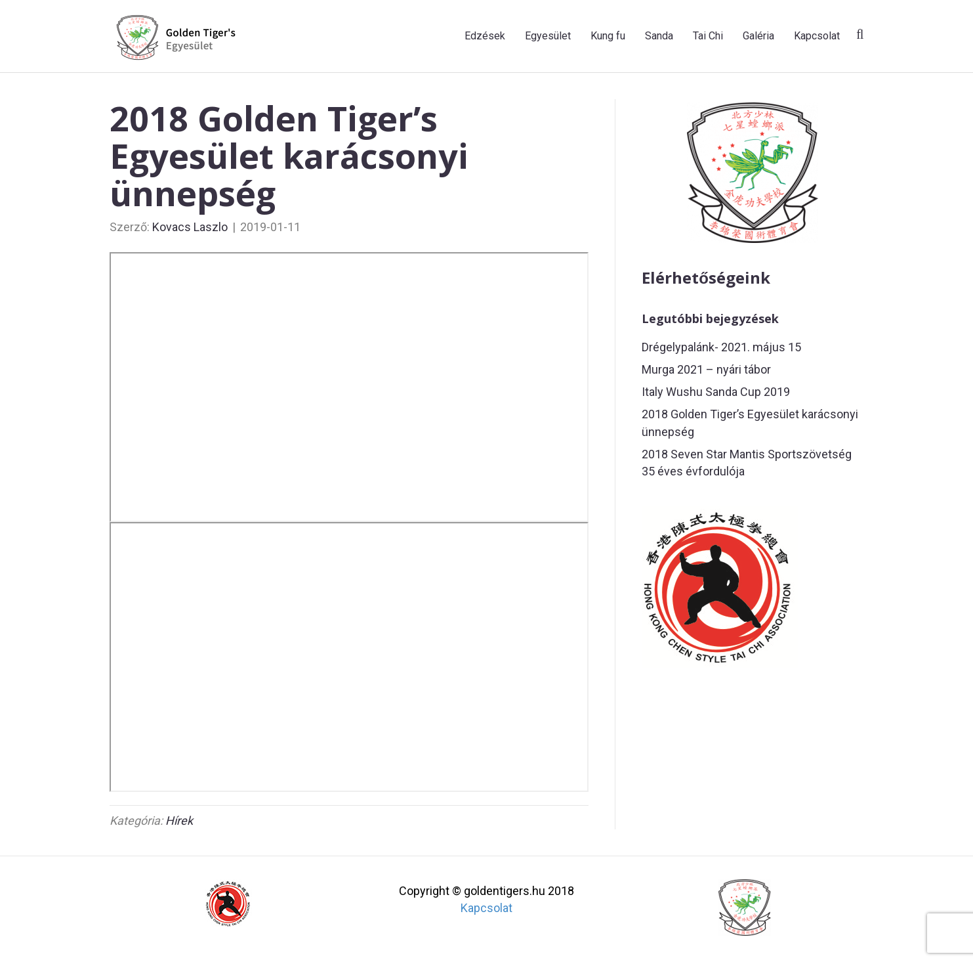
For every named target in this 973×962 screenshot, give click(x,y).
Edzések (485, 36)
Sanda (659, 36)
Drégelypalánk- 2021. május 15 (721, 347)
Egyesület (548, 36)
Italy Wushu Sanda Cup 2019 (716, 392)
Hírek (179, 820)
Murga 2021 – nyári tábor (706, 369)
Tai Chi (708, 36)
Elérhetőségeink (706, 277)
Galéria (758, 36)
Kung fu (607, 36)
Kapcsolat (817, 36)
